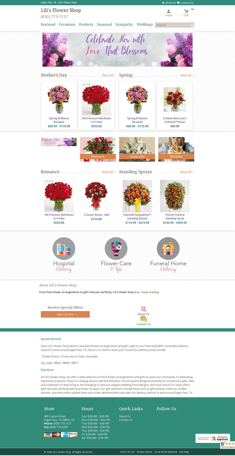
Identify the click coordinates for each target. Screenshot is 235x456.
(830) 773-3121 (54, 16)
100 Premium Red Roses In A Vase (96, 120)
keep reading (150, 293)
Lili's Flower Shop (61, 10)
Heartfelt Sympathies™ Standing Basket (137, 217)
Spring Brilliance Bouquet (59, 120)
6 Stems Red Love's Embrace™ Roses (174, 120)
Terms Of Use (127, 452)
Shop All (109, 75)
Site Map (184, 452)
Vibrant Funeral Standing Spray (174, 217)
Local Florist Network (165, 452)
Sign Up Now (65, 315)
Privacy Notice (144, 452)
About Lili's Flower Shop (58, 286)
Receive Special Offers (65, 308)
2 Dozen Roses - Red (96, 215)
